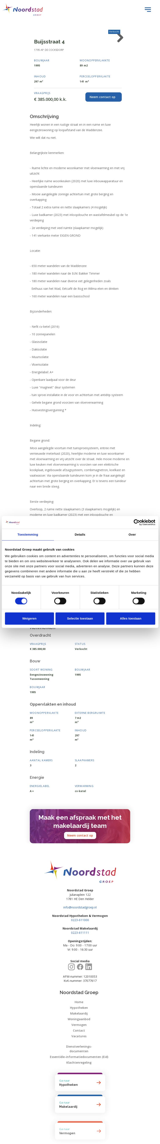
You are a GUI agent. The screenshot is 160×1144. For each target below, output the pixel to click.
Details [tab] (80, 534)
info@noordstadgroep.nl (80, 907)
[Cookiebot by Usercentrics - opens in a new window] (136, 522)
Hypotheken (79, 1008)
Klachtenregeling (79, 1062)
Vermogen (79, 1025)
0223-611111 (80, 933)
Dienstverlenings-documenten (79, 1048)
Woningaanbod (79, 1019)
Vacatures (78, 1036)
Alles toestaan (130, 618)
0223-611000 (80, 920)
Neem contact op (80, 835)
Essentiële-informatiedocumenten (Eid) (79, 1057)
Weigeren (29, 618)
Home (79, 1002)
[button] (146, 9)
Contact (79, 1030)
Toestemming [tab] (28, 534)
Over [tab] (132, 534)
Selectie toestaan (80, 618)
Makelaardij (79, 1013)
